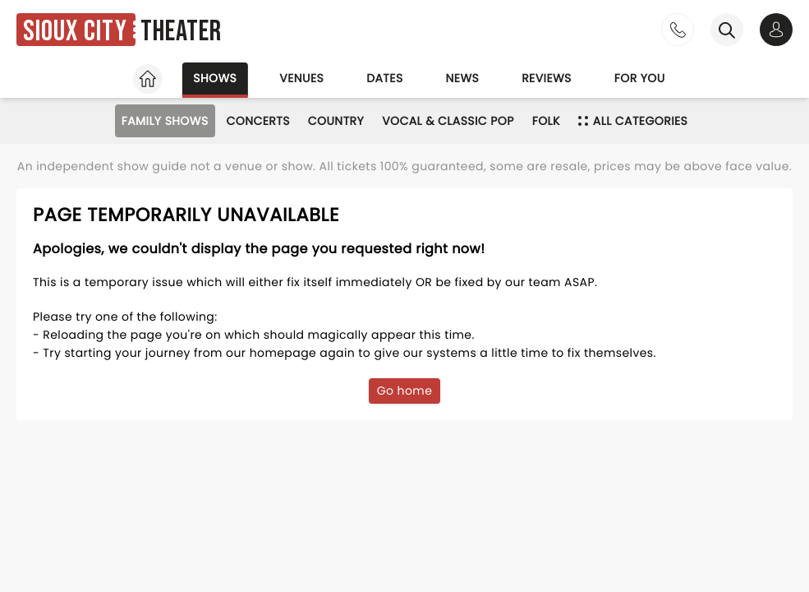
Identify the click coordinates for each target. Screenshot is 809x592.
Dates (384, 78)
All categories (632, 121)
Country (336, 121)
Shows (215, 78)
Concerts (258, 121)
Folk (546, 121)
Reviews (547, 78)
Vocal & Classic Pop (448, 121)
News (463, 78)
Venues (301, 78)
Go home (405, 390)
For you (639, 78)
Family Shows (165, 121)
